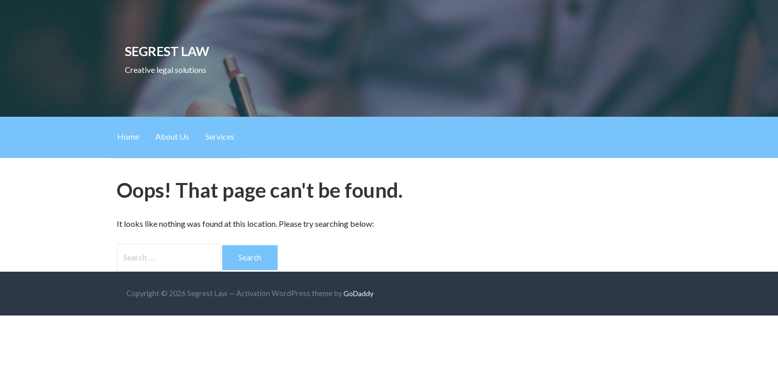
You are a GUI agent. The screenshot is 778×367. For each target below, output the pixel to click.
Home (128, 136)
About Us (172, 136)
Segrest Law (167, 51)
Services (219, 136)
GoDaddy (358, 293)
